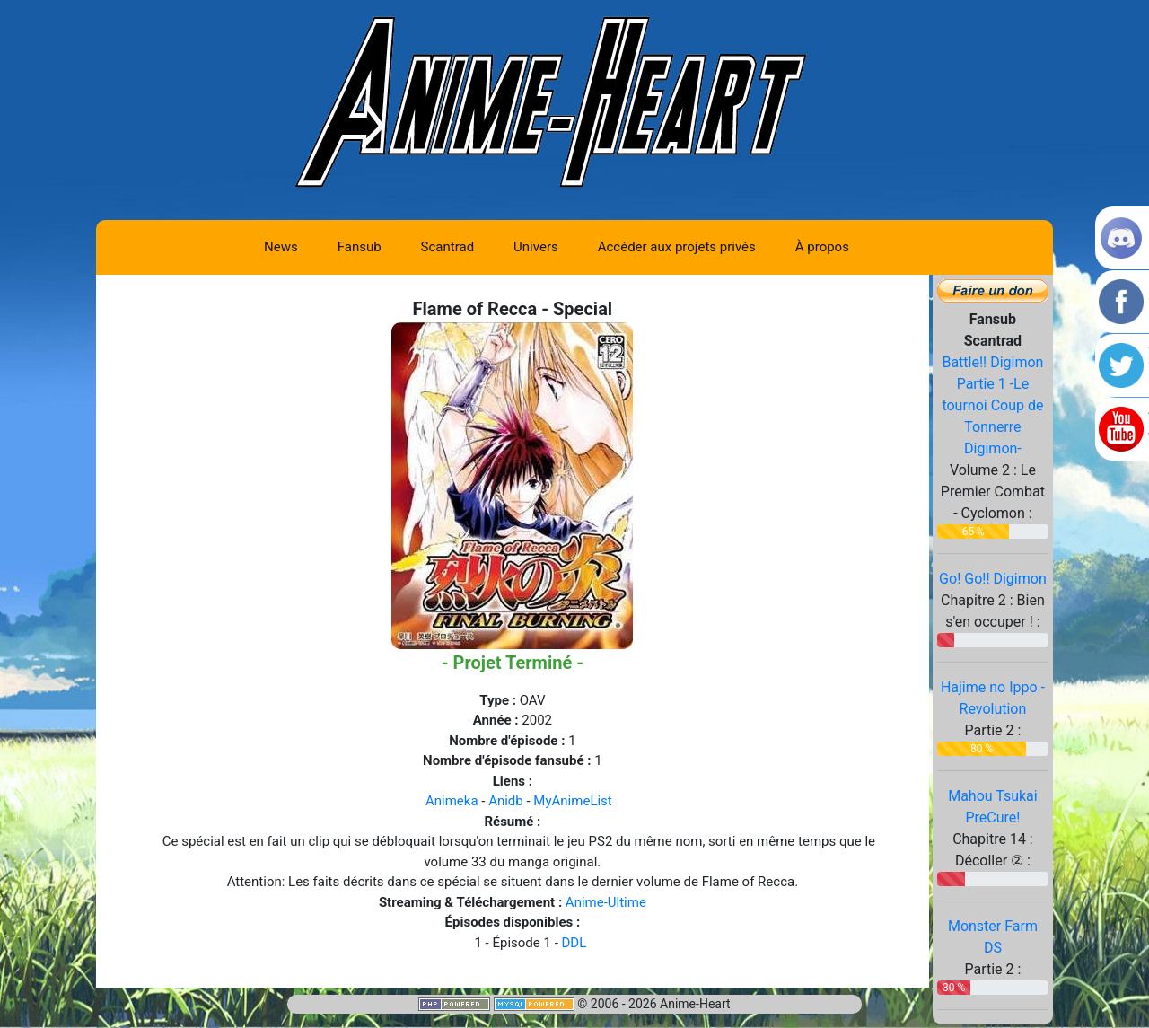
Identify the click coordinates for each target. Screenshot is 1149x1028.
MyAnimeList (572, 801)
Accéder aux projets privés (677, 247)
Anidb (505, 801)
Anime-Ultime (606, 902)
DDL (574, 943)
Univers (535, 247)
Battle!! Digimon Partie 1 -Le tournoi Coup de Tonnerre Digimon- (992, 405)
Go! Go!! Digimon (993, 578)
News (281, 247)
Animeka (451, 801)
